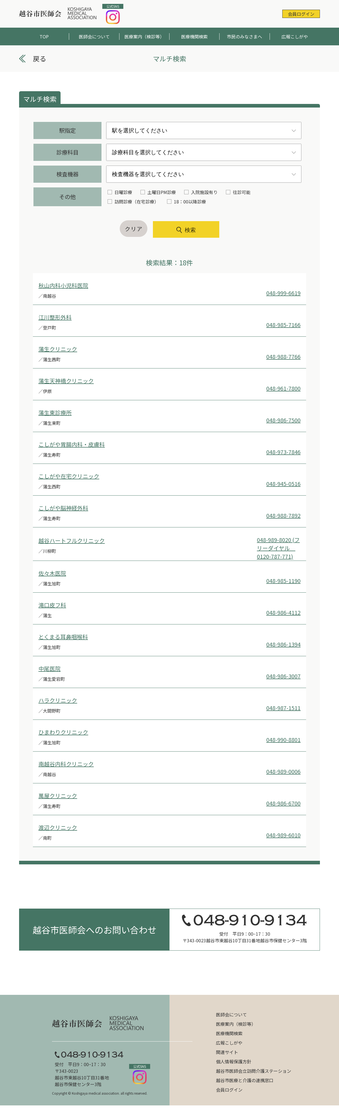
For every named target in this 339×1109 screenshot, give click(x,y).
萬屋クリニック (57, 796)
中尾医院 (49, 669)
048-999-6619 (283, 293)
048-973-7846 (283, 452)
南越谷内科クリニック (66, 764)
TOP (44, 36)
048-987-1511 (283, 708)
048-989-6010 (283, 835)
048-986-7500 (283, 420)
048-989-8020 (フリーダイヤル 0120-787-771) (278, 548)
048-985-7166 (283, 325)
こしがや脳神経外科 (63, 508)
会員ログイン (301, 14)
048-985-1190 (283, 581)
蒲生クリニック (57, 349)
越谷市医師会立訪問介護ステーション (253, 1071)
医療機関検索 (194, 36)
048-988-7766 (283, 356)
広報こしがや (294, 36)
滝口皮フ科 (52, 605)
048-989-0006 (283, 771)
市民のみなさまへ (244, 36)
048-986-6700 (283, 803)
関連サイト (227, 1052)
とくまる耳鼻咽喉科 (63, 637)
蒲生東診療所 (55, 413)
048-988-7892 (283, 515)
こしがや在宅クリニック (68, 476)
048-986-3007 (283, 676)
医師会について (94, 36)
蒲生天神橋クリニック (66, 381)
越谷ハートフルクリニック (71, 541)
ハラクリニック (57, 700)
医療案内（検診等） (144, 36)
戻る (39, 58)
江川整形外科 (55, 317)
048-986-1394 (283, 644)
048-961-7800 (283, 388)
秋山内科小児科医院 (63, 285)
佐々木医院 (52, 573)
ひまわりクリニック (63, 732)
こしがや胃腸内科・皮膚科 (71, 444)
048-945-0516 (283, 484)
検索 (186, 230)
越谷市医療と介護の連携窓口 (244, 1080)
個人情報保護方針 (233, 1061)
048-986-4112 (283, 612)
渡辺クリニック (57, 827)
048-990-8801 (283, 740)
